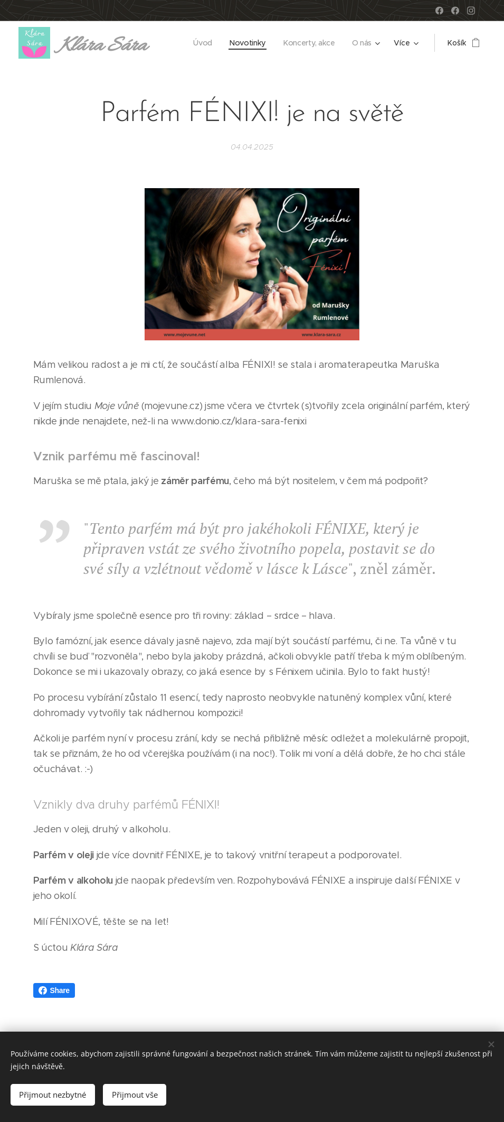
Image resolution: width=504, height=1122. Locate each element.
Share (54, 990)
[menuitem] (206, 43)
